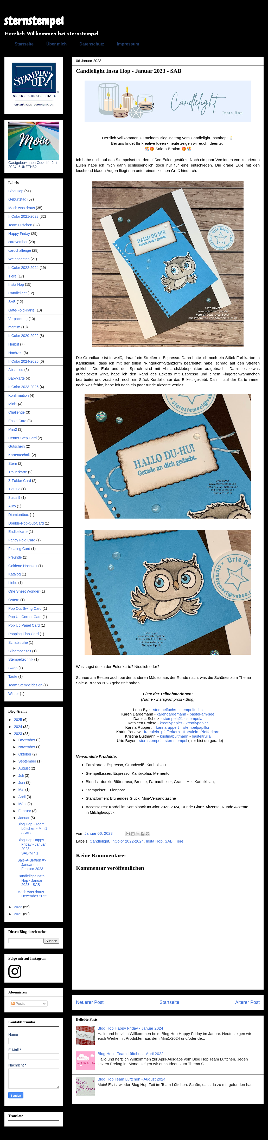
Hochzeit (15, 353)
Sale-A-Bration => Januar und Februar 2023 (31, 864)
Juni (22, 782)
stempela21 (173, 718)
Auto (12, 506)
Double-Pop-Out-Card (26, 523)
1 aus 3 (14, 489)
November (27, 747)
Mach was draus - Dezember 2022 (32, 894)
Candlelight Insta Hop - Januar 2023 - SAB (30, 880)
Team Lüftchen (20, 225)
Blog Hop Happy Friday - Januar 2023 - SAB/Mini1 (31, 846)
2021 (18, 914)
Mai (21, 789)
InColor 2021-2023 (23, 216)
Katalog (14, 574)
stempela (194, 718)
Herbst (13, 344)
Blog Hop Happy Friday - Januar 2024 (130, 1028)
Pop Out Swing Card (25, 608)
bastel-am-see (202, 714)
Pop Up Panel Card (24, 625)
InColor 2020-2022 (23, 336)
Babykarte (16, 378)
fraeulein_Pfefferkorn (201, 732)
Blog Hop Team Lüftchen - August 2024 (131, 1079)
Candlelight (99, 841)
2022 (18, 907)
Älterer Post (247, 1002)
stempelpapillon (196, 727)
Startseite (24, 44)
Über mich (56, 44)
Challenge (16, 412)
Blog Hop (15, 191)
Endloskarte (18, 531)
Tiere (179, 841)
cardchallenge (19, 250)
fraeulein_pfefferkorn (162, 732)
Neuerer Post (90, 1002)
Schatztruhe (18, 642)
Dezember (27, 740)
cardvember (18, 242)
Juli (21, 775)
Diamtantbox (18, 515)
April (22, 797)
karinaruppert (167, 727)
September (27, 761)
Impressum (128, 44)
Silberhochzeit (19, 651)
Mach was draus (21, 208)
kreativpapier (171, 723)
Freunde (15, 557)
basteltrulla (201, 736)
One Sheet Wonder (24, 591)
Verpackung (18, 319)
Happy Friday (19, 233)
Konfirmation (18, 395)
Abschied (15, 370)
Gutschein (16, 446)
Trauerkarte (17, 472)
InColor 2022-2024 (127, 841)
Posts (18, 1004)
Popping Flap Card (23, 634)
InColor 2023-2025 (23, 387)
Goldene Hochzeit (22, 566)
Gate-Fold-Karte (21, 310)
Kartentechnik (19, 455)
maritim (14, 327)
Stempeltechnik (20, 659)
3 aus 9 (14, 497)
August (24, 768)
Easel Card (17, 421)
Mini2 (12, 429)
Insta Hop (154, 841)
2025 (18, 720)
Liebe (12, 583)
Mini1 (12, 404)
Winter (13, 694)
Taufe (12, 676)
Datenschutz (91, 44)
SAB (169, 841)
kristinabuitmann (174, 736)
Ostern (13, 600)
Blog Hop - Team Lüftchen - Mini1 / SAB (32, 828)
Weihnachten (18, 259)
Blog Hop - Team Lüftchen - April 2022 (130, 1053)
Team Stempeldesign (25, 685)
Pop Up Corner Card (25, 617)
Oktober (25, 754)
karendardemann (171, 714)
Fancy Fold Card (21, 540)
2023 (18, 734)
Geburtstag (17, 199)
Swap (12, 668)
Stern (12, 463)
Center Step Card (22, 438)
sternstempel (34, 21)
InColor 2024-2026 (23, 361)
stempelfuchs (165, 709)
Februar (25, 811)
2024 (18, 727)
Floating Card (19, 549)
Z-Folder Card (19, 481)
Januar (24, 818)
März (22, 804)
